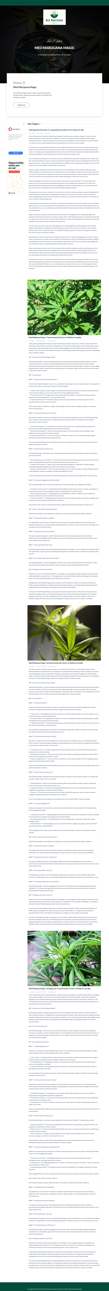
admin (33, 139)
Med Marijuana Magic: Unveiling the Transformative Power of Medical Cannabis (62, 994)
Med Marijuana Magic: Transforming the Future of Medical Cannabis (57, 343)
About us (47, 3)
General (47, 139)
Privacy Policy (66, 3)
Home (40, 3)
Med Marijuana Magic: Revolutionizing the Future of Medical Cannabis (58, 669)
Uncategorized (52, 346)
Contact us (56, 3)
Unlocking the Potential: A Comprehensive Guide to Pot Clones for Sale (59, 135)
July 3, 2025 (40, 138)
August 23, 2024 (41, 346)
